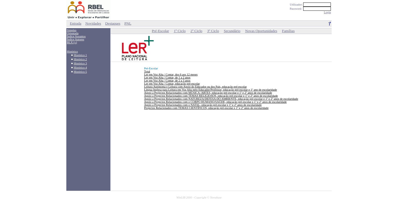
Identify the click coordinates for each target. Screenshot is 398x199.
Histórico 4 (80, 67)
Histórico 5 (80, 71)
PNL (127, 23)
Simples (71, 30)
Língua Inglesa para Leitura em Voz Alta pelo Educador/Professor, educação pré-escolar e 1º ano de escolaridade (210, 89)
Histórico (72, 51)
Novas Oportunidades (261, 31)
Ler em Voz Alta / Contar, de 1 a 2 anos (167, 77)
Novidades (93, 23)
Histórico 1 (80, 55)
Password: (311, 8)
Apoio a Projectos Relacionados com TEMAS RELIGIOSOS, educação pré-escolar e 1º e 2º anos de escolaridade (211, 95)
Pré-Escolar (160, 31)
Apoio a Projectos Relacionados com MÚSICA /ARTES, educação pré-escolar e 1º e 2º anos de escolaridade (208, 92)
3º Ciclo (213, 31)
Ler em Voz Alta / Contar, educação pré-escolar (172, 83)
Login (327, 12)
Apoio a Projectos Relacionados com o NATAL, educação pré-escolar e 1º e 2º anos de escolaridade (202, 104)
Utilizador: (311, 4)
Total (147, 71)
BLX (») (72, 42)
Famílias (288, 31)
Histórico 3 (80, 63)
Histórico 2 (80, 59)
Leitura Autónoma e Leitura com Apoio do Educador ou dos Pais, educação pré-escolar (195, 86)
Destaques (112, 23)
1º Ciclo (180, 31)
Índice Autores (75, 39)
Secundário (232, 31)
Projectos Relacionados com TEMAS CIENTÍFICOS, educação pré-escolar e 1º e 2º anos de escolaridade (206, 107)
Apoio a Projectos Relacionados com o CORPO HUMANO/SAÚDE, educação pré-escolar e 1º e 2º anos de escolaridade (215, 101)
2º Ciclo (196, 31)
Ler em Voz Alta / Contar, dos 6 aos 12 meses (171, 74)
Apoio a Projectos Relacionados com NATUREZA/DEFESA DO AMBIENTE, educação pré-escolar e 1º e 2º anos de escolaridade (221, 98)
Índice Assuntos (76, 36)
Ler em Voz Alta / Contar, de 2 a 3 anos (167, 80)
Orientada (72, 33)
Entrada (75, 23)
